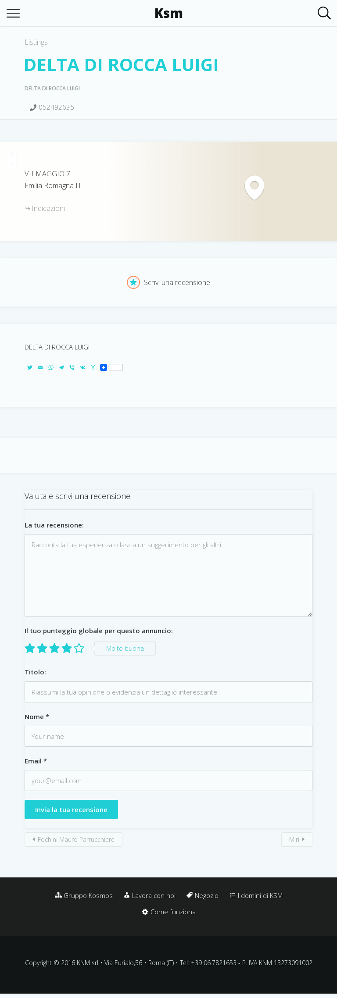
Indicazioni (48, 208)
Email (36, 760)
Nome (37, 716)
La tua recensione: (54, 524)
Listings (36, 42)
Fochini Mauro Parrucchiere (76, 839)
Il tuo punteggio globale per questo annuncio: (99, 630)
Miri (294, 839)
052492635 (56, 107)
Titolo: (35, 671)
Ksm (168, 13)
